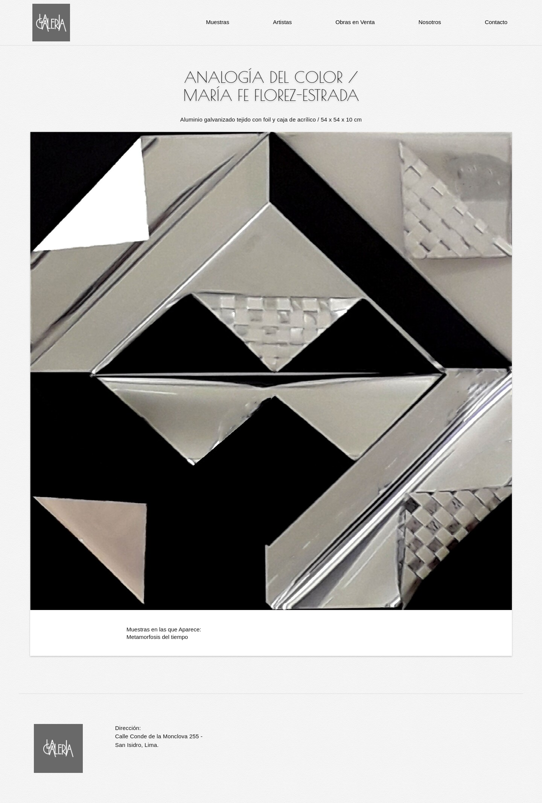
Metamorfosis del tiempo (157, 637)
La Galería (51, 22)
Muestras (217, 22)
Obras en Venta (355, 22)
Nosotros (430, 22)
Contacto (496, 22)
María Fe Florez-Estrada (271, 95)
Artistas (282, 22)
